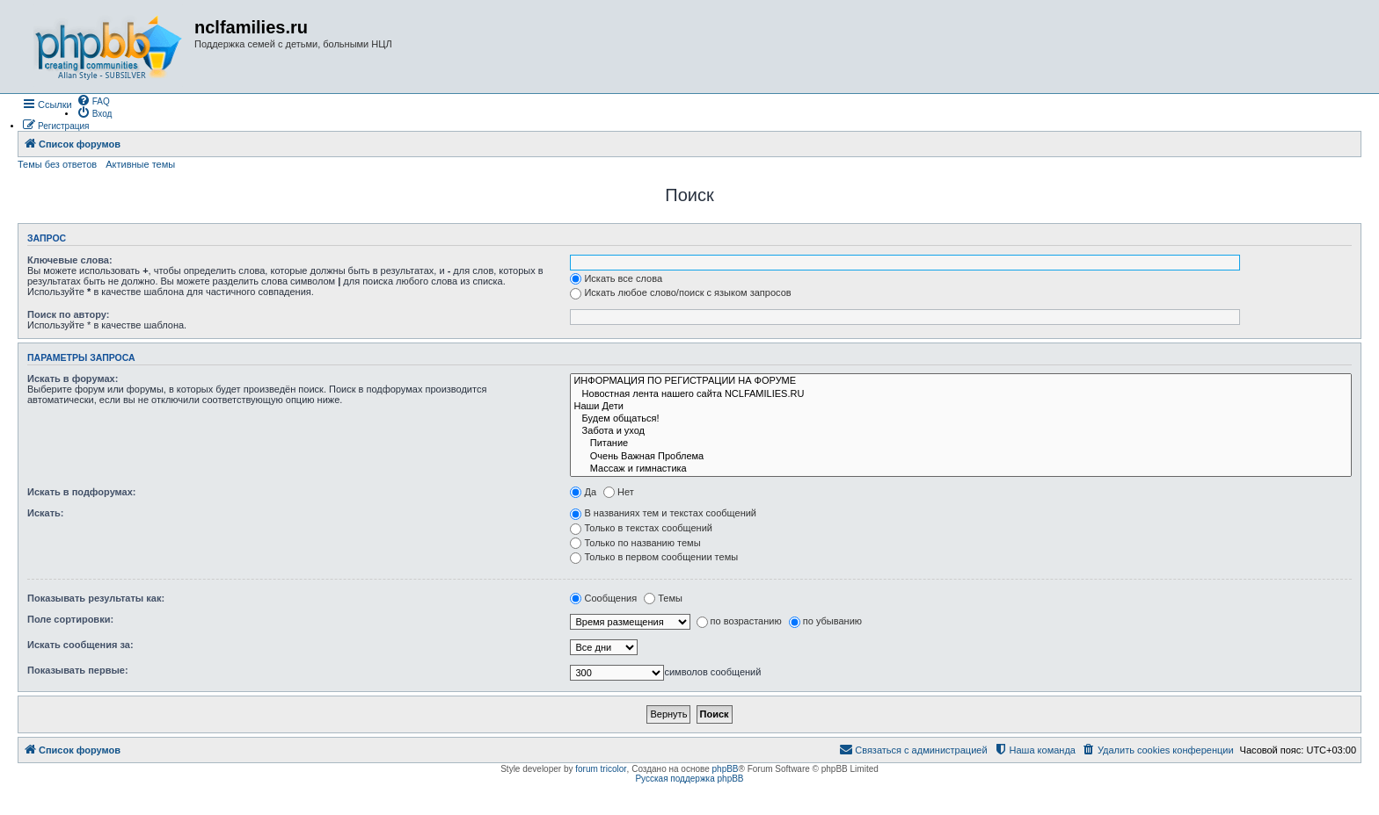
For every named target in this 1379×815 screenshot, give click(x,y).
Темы (663, 598)
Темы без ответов (57, 164)
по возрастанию (739, 621)
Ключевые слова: (70, 260)
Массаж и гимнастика (961, 469)
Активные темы (140, 164)
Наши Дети (961, 406)
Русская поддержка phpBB (689, 778)
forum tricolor (600, 769)
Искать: (45, 513)
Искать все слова (616, 278)
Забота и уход (961, 431)
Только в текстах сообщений (641, 528)
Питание (961, 443)
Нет (618, 492)
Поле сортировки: (70, 619)
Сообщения (603, 598)
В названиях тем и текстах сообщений (663, 513)
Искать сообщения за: (80, 644)
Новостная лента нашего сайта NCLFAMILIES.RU (961, 394)
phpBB (725, 769)
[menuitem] (93, 100)
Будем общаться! (961, 419)
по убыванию (825, 621)
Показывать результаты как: (95, 598)
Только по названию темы (635, 542)
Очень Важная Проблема (961, 457)
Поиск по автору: (68, 314)
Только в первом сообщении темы (654, 557)
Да (583, 492)
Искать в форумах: (72, 378)
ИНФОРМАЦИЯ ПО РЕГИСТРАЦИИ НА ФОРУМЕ (961, 381)
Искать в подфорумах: (81, 492)
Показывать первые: (77, 670)
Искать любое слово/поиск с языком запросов (680, 292)
